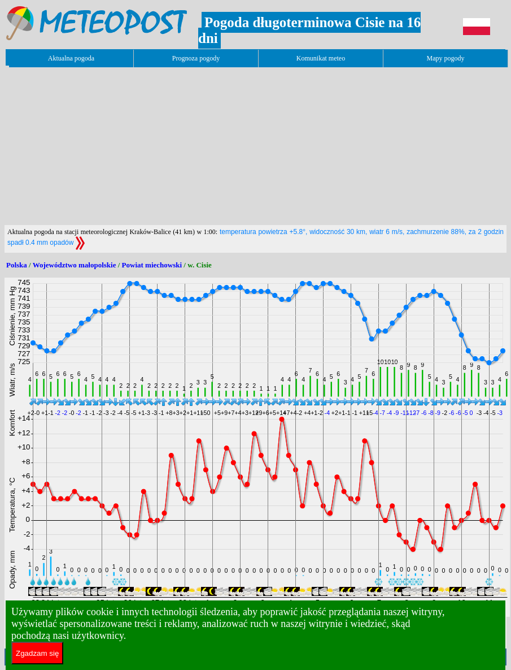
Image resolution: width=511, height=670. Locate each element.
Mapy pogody (446, 58)
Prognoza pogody (196, 58)
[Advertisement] (210, 146)
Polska (16, 265)
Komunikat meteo (320, 58)
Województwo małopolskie (74, 265)
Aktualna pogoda (71, 58)
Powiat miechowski (152, 265)
